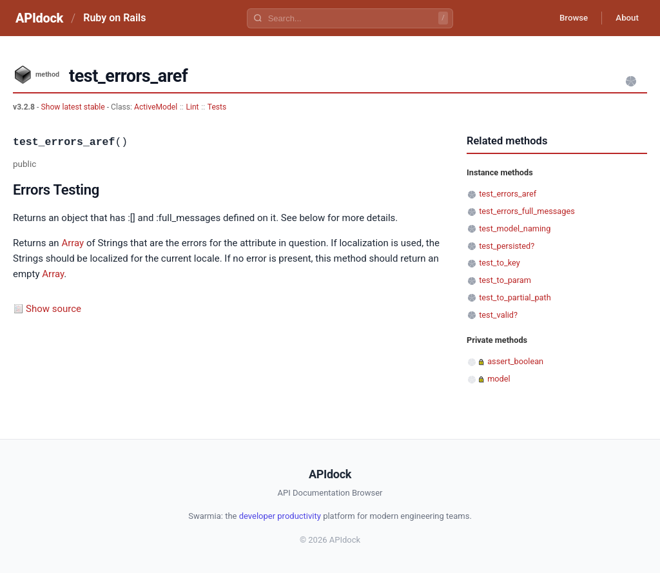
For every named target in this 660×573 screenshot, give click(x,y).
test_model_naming (514, 228)
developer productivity (280, 516)
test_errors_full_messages (527, 211)
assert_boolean (515, 361)
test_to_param (505, 280)
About (624, 18)
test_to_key (499, 262)
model (498, 379)
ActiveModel (155, 107)
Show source (53, 309)
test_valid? (498, 315)
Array (72, 243)
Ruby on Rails (114, 18)
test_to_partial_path (515, 297)
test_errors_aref (507, 194)
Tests (217, 107)
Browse (566, 18)
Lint (192, 107)
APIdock (39, 18)
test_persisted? (506, 246)
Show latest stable (73, 107)
